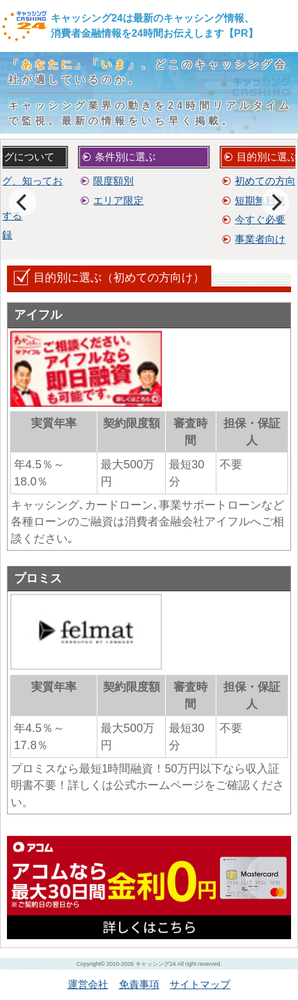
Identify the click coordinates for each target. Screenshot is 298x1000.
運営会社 (88, 984)
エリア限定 (118, 200)
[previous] (23, 202)
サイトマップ (200, 984)
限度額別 (113, 181)
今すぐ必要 (260, 219)
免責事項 (139, 984)
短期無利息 (260, 200)
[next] (275, 202)
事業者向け (260, 239)
